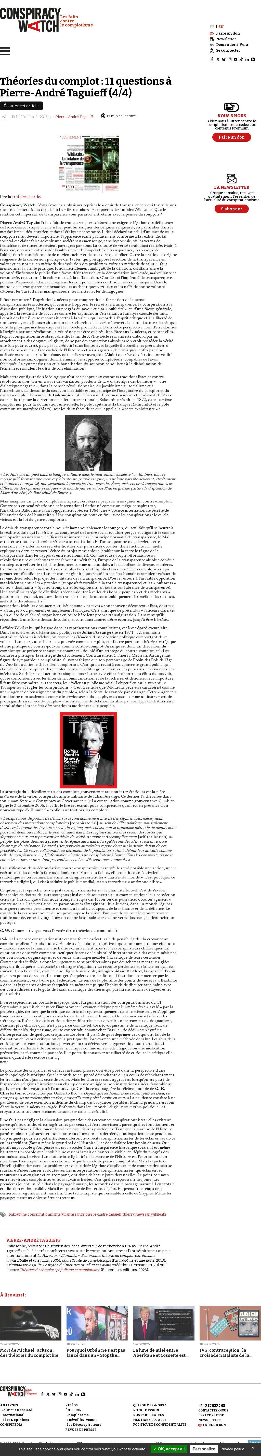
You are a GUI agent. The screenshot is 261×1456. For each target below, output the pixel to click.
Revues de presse (80, 1425)
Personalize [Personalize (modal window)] (204, 1449)
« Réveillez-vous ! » (82, 1415)
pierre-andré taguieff (103, 1210)
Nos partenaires (148, 1410)
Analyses (9, 1401)
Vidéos (71, 1401)
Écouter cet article (21, 101)
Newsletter (209, 1416)
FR (212, 22)
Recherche (215, 1401)
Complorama (78, 1410)
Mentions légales (149, 1415)
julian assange (73, 1210)
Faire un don (214, 1420)
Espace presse (211, 1411)
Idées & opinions (15, 1415)
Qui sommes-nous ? (149, 1401)
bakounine (18, 1210)
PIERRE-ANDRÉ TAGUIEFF (33, 1236)
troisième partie (26, 193)
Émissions (74, 1406)
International (12, 1410)
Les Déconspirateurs (84, 1420)
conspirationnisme (44, 1210)
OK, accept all (169, 1449)
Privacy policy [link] (232, 1449)
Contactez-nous (213, 1406)
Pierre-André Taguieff (74, 112)
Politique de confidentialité (159, 1420)
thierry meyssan (136, 1210)
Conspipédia (11, 1420)
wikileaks (159, 1210)
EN (221, 22)
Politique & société (16, 1406)
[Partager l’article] (4, 112)
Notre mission (146, 1406)
